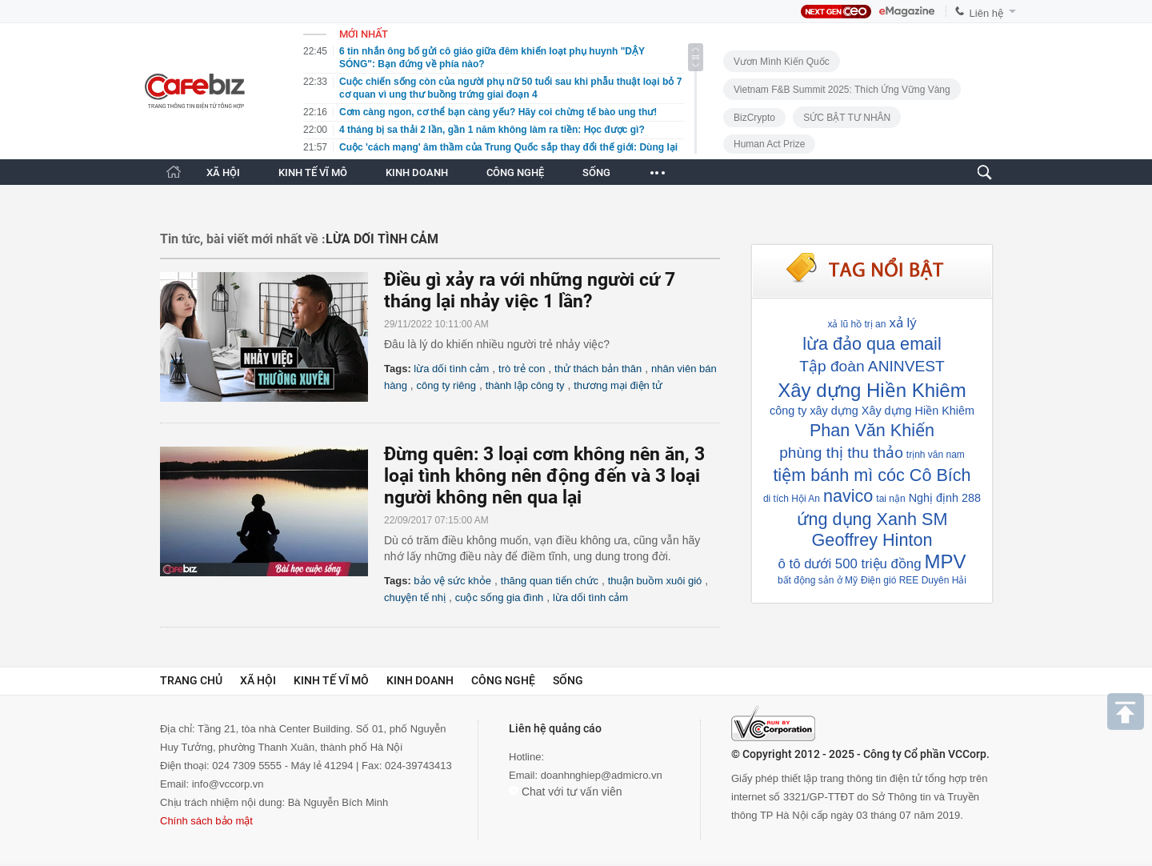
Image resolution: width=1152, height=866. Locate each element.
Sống (568, 680)
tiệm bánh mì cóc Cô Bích (871, 475)
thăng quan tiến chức (549, 581)
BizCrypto (754, 117)
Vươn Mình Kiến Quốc (782, 61)
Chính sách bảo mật (206, 821)
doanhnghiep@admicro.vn (601, 775)
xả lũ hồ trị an (856, 324)
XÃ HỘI (223, 172)
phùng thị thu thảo (841, 452)
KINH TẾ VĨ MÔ (312, 172)
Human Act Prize (769, 144)
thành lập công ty (525, 385)
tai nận (890, 498)
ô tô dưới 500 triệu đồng (849, 563)
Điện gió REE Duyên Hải (913, 580)
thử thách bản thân (598, 369)
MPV (945, 561)
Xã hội (258, 680)
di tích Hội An (791, 498)
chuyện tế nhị (415, 597)
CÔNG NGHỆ (515, 172)
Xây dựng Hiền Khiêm (872, 390)
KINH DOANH (417, 172)
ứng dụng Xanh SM (872, 519)
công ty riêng (446, 385)
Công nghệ (503, 680)
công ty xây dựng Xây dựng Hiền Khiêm (872, 410)
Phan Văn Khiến (872, 430)
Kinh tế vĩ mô (331, 680)
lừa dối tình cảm (451, 369)
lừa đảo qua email (871, 344)
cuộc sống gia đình (499, 597)
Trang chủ (191, 680)
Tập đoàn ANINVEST (872, 366)
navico (848, 496)
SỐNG (596, 172)
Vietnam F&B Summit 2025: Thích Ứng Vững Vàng (842, 89)
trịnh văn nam (935, 454)
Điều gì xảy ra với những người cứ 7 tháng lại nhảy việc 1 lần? (529, 290)
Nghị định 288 (945, 497)
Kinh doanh (420, 680)
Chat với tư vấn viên (565, 791)
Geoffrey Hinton (872, 540)
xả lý (902, 323)
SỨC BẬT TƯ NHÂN (846, 117)
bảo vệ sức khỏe (452, 581)
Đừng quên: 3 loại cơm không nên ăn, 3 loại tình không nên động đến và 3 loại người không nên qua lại (544, 475)
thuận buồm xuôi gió (655, 581)
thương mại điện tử (618, 385)
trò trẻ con (521, 369)
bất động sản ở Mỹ (818, 580)
